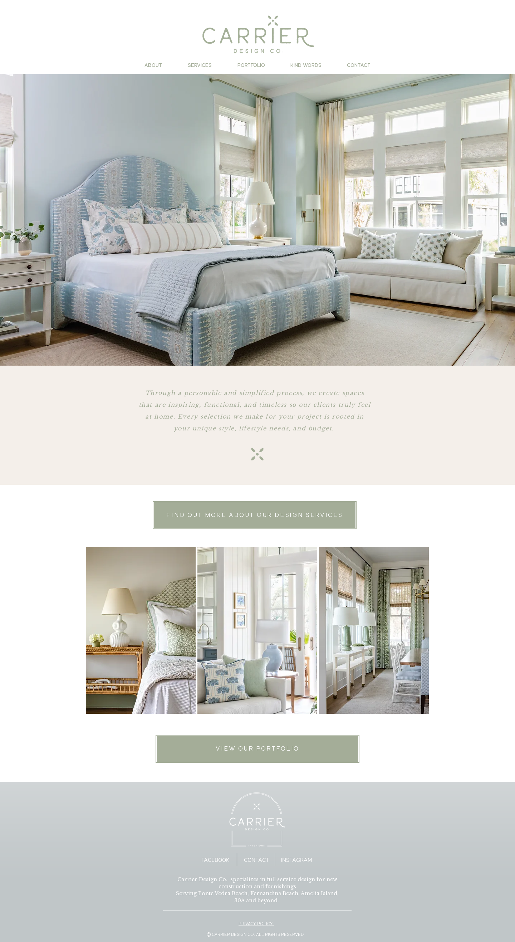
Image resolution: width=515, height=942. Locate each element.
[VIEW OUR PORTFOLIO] (257, 748)
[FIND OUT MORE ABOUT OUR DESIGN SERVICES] (254, 515)
